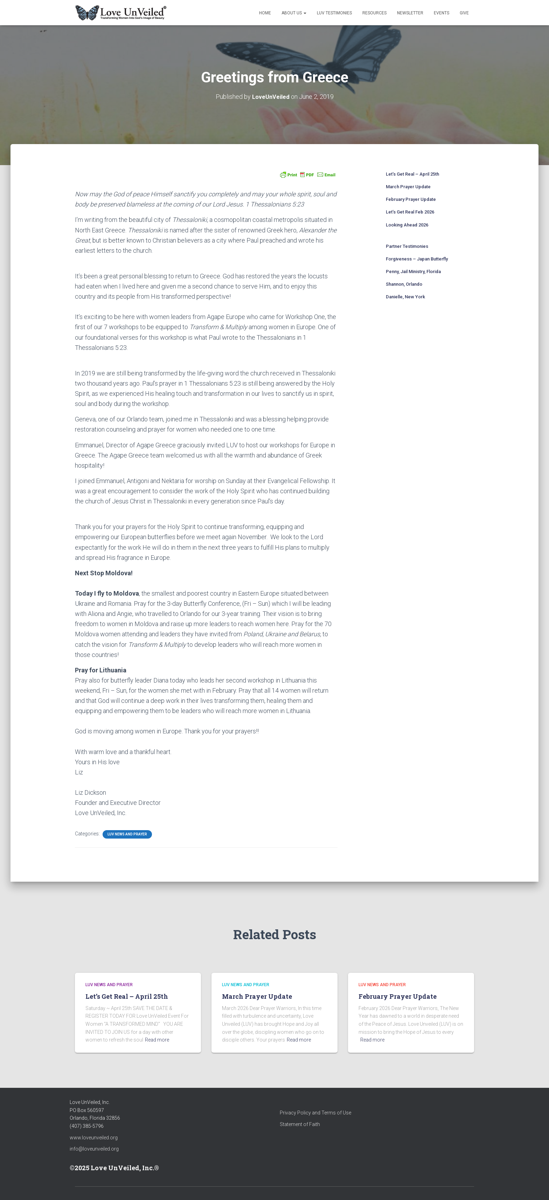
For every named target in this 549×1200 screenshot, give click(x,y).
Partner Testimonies (407, 246)
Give (464, 13)
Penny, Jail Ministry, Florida (413, 271)
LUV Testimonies (334, 13)
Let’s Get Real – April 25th (412, 173)
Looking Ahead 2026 (407, 224)
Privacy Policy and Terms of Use (315, 1113)
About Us (294, 13)
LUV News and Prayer (127, 834)
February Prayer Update (411, 199)
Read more (157, 1040)
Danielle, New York (405, 296)
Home (265, 13)
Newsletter (410, 13)
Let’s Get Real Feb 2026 (410, 211)
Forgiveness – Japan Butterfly (417, 258)
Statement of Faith (300, 1124)
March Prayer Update (408, 186)
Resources (374, 13)
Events (441, 13)
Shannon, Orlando (404, 283)
